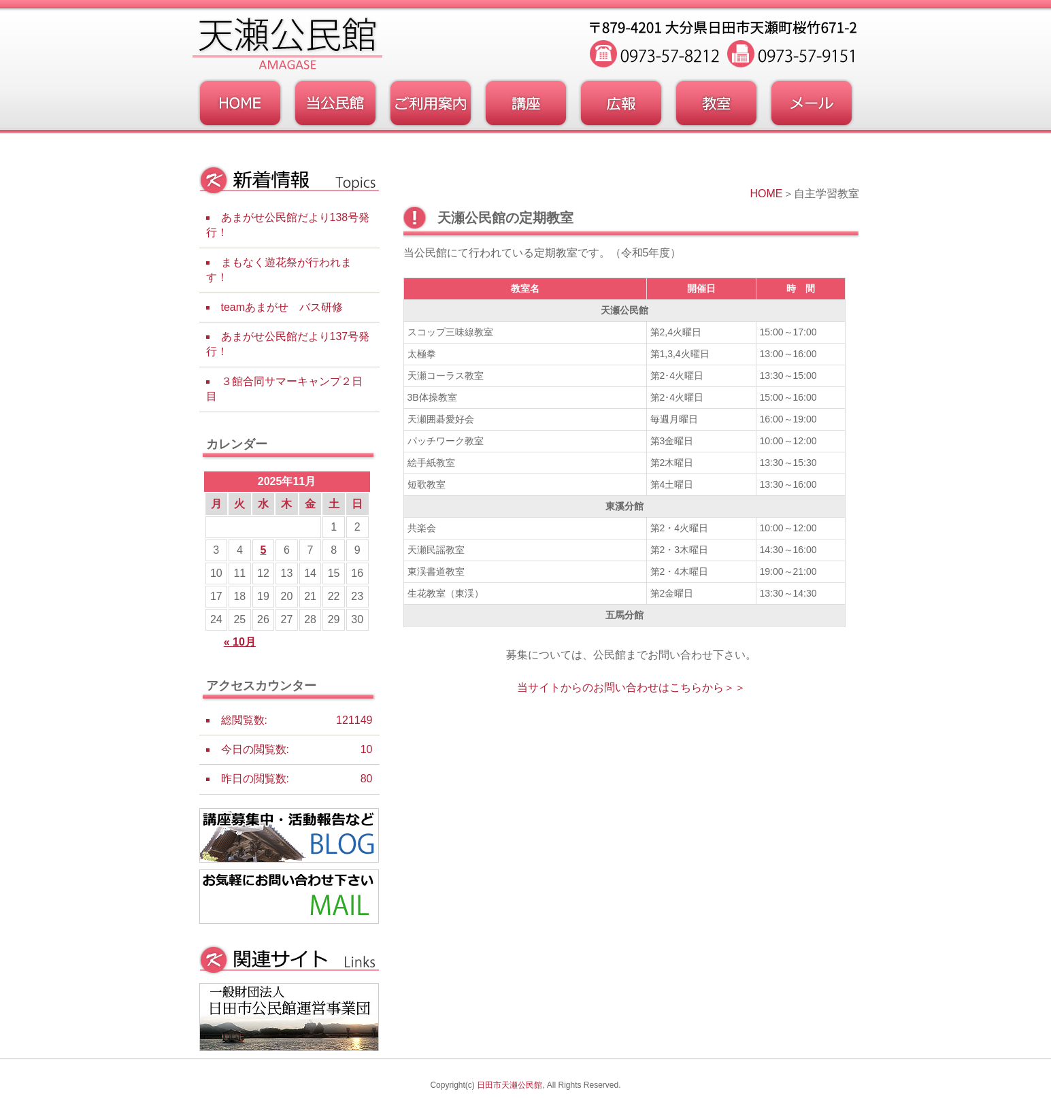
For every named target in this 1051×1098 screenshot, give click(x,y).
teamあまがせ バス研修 (282, 307)
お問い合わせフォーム (811, 103)
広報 (621, 103)
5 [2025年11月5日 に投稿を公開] (263, 550)
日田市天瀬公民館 (509, 1085)
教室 (716, 103)
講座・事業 (525, 103)
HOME (766, 193)
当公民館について (335, 103)
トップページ (240, 103)
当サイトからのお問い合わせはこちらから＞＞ (631, 687)
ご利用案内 (430, 103)
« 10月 (240, 642)
